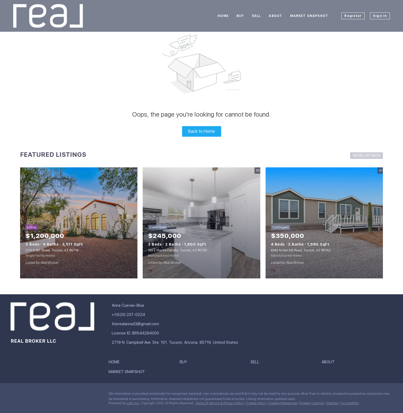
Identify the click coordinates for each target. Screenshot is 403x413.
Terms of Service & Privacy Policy (219, 403)
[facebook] (14, 395)
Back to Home (201, 131)
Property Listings (311, 403)
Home (222, 16)
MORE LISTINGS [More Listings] (366, 155)
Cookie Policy (256, 403)
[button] (115, 363)
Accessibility (350, 403)
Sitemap (332, 403)
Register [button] (353, 16)
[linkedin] (25, 395)
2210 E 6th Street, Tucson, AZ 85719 (51, 250)
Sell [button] (256, 16)
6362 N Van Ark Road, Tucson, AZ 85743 (301, 250)
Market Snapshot (309, 16)
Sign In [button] (380, 16)
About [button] (275, 16)
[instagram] (36, 395)
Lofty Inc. (133, 403)
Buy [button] (240, 16)
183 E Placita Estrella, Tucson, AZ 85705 (177, 250)
